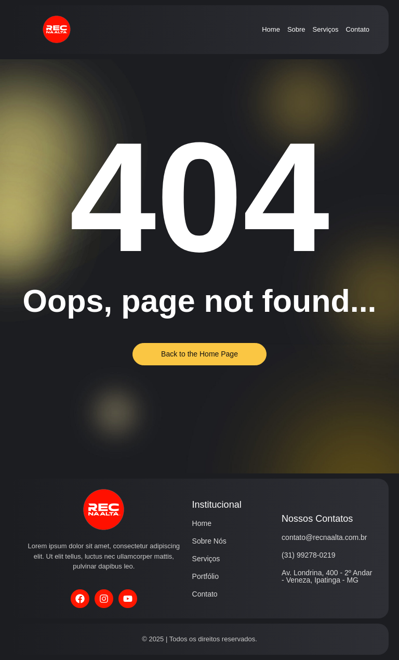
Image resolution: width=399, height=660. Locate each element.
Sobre (296, 29)
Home (271, 29)
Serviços (326, 29)
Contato (357, 29)
